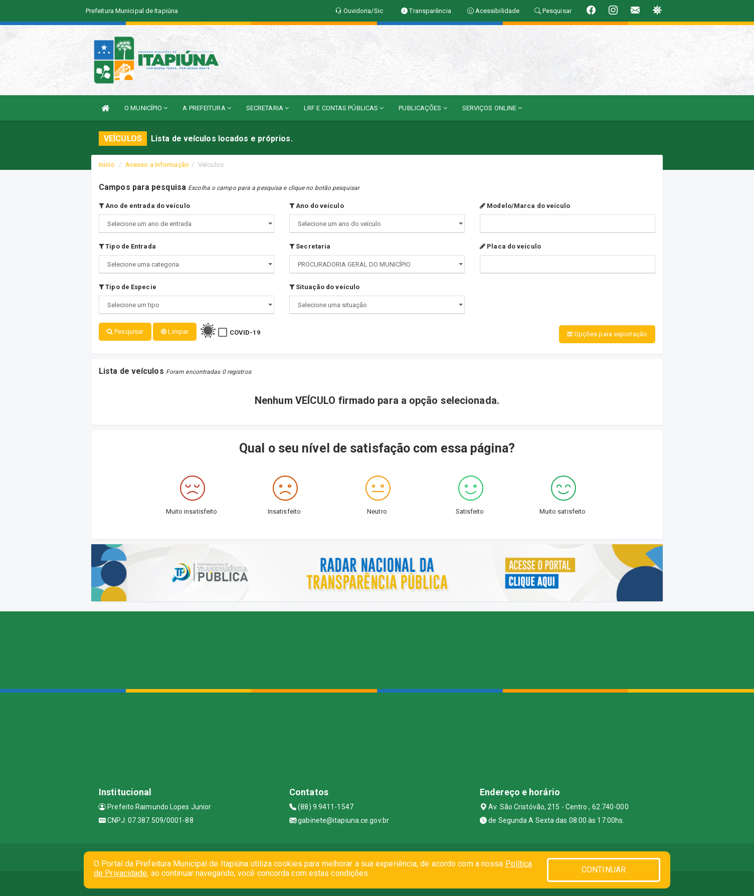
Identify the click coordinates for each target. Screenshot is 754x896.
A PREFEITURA (206, 108)
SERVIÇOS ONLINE (492, 108)
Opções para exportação (607, 334)
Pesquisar (125, 331)
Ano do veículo (316, 205)
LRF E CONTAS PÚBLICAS (344, 108)
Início (107, 164)
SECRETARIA (267, 108)
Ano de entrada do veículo (144, 205)
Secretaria (309, 246)
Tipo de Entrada (127, 246)
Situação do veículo (324, 287)
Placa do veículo (510, 246)
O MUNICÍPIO (145, 108)
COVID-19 (245, 332)
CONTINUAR (604, 869)
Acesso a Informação (157, 164)
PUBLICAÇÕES (423, 108)
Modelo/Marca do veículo (525, 205)
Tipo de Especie (127, 287)
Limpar (174, 331)
